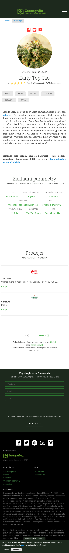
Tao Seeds (6, 278)
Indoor (33, 94)
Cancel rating (9, 83)
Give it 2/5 (15, 83)
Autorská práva (9, 471)
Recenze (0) (44, 335)
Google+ (34, 443)
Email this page (40, 29)
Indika (20, 94)
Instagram (50, 443)
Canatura (5, 302)
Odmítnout (16, 550)
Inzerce (6, 475)
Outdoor (48, 94)
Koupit (4, 286)
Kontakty (7, 478)
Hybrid (8, 94)
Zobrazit (7, 21)
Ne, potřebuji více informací (35, 545)
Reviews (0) (17, 21)
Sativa (23, 100)
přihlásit (52, 342)
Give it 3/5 (18, 83)
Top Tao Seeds (39, 72)
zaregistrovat (37, 345)
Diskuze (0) (24, 335)
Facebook (28, 29)
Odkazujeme (39, 475)
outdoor (6, 115)
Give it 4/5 (21, 83)
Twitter (34, 29)
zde (22, 545)
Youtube (42, 443)
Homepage (39, 471)
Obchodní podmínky (11, 481)
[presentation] (34, 409)
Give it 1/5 (12, 83)
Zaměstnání (8, 484)
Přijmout (6, 550)
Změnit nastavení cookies (34, 539)
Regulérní (9, 100)
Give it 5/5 (24, 83)
